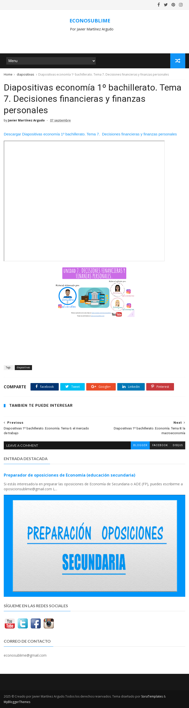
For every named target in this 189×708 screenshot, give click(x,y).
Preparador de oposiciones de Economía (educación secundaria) (69, 475)
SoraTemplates (152, 696)
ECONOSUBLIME (90, 20)
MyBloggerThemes (17, 702)
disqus (178, 445)
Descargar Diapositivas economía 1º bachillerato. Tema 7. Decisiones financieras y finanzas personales (90, 134)
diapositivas (25, 74)
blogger (140, 445)
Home (8, 74)
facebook (160, 445)
